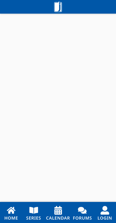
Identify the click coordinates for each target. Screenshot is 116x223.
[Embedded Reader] (58, 108)
